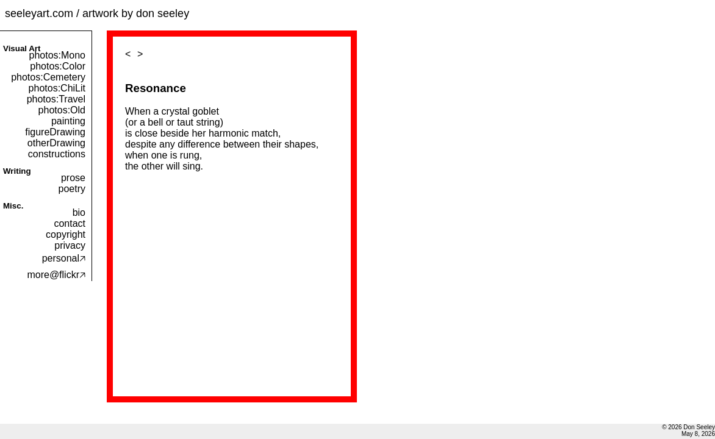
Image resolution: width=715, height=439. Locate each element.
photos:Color (57, 66)
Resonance (155, 88)
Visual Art (21, 48)
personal (63, 258)
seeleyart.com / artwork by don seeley (97, 13)
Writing (17, 171)
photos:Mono (57, 55)
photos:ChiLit (57, 88)
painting (68, 121)
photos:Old (61, 110)
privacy (69, 245)
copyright (65, 234)
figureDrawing (55, 132)
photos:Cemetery (48, 77)
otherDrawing (56, 143)
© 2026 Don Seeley (688, 427)
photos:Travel (56, 99)
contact (69, 223)
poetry (72, 189)
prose (73, 178)
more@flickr (56, 274)
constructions (56, 154)
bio (79, 212)
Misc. (13, 205)
